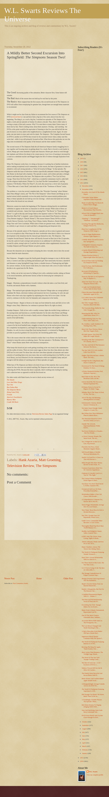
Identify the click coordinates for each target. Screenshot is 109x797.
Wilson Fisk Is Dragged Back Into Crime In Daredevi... (92, 214)
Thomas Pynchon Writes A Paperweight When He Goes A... (93, 256)
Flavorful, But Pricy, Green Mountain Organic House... (91, 448)
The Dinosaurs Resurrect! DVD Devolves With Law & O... (92, 419)
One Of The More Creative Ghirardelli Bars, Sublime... (91, 616)
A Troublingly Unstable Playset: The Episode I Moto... (92, 700)
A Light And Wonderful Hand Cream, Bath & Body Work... (92, 288)
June (83, 736)
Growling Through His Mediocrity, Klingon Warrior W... (93, 225)
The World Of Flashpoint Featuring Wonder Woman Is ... (93, 553)
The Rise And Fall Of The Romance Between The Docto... (93, 346)
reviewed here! (16, 117)
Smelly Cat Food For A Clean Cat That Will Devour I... (92, 458)
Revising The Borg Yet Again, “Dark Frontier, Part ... (91, 648)
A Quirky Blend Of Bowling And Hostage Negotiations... (92, 251)
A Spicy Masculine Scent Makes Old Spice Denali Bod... (92, 632)
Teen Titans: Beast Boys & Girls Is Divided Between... (93, 511)
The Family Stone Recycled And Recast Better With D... (92, 674)
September (85, 725)
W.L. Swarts (93, 772)
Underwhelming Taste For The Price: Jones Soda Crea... (91, 319)
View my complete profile (95, 775)
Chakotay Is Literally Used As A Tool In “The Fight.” (92, 474)
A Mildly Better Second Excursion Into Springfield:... (92, 240)
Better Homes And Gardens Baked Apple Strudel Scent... (92, 679)
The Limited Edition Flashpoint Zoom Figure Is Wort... (92, 479)
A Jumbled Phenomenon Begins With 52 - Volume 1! (92, 595)
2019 (82, 158)
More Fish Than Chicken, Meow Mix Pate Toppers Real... (92, 330)
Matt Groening (50, 460)
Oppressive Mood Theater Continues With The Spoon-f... (92, 637)
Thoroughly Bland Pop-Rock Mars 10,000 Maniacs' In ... (93, 527)
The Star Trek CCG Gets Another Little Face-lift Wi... (92, 351)
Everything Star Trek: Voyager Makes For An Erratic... (91, 606)
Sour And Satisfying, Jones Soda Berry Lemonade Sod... (92, 711)
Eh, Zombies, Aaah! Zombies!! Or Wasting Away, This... (92, 325)
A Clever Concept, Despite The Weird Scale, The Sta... (91, 437)
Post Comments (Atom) (20, 583)
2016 (82, 169)
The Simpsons (46, 466)
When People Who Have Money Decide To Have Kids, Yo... (92, 463)
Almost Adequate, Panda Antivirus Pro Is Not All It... (93, 542)
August (84, 729)
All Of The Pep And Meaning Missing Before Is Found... (91, 398)
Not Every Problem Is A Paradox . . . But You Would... (93, 432)
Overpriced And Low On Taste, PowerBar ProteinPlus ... (92, 490)
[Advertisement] (48, 36)
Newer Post (9, 578)
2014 (82, 176)
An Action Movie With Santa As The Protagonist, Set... (92, 621)
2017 (82, 165)
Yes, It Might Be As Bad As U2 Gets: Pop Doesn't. (92, 442)
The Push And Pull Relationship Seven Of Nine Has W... (92, 600)
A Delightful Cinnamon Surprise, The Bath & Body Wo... (92, 246)
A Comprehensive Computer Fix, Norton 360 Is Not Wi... (92, 500)
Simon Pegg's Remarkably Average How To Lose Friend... (93, 506)
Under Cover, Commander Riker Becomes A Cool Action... (92, 521)
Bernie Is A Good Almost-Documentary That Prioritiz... (92, 209)
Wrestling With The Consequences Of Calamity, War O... (92, 340)
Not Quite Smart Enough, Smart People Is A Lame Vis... (92, 409)
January (84, 753)
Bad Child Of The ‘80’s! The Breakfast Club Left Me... (91, 377)
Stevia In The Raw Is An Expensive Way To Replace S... (93, 277)
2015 (82, 172)
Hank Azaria (28, 460)
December (85, 186)
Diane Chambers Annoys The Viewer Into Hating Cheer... (91, 548)
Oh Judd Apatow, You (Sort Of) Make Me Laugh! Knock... (92, 335)
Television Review (20, 466)
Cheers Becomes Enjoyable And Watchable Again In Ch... (92, 293)
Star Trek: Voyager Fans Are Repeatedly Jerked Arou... (91, 516)
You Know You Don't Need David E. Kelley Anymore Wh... (92, 484)
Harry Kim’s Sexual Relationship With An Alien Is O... (92, 558)
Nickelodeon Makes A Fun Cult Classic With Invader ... (92, 495)
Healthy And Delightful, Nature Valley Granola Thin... (92, 532)
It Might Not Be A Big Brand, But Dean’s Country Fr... (92, 361)
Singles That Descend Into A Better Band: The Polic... (93, 356)
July (83, 732)
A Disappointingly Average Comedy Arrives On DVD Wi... (93, 685)
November (85, 189)
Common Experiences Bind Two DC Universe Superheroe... (92, 469)
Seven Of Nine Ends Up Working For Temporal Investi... (92, 261)
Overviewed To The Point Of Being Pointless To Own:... (93, 367)
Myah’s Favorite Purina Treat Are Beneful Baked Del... (92, 585)
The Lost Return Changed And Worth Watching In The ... (91, 627)
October (85, 722)
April (84, 743)
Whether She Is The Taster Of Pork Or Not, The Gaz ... (93, 393)
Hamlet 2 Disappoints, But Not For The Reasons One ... (93, 590)
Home (39, 578)
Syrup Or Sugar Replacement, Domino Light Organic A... (91, 235)
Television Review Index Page (42, 414)
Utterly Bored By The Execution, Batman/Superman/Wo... (92, 383)
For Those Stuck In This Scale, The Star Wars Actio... (93, 563)
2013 (82, 179)
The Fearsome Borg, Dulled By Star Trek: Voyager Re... (93, 309)
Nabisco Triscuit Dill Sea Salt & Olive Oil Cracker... (92, 669)
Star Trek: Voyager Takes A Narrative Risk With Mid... (91, 304)
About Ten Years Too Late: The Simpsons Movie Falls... (91, 282)
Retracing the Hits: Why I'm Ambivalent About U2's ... (91, 314)
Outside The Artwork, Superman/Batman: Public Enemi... (91, 426)
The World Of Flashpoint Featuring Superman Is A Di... (93, 690)
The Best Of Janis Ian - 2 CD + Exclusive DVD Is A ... (91, 664)
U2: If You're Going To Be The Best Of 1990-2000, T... (93, 569)
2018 (82, 162)
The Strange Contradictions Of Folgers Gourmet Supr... (91, 574)
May (83, 739)
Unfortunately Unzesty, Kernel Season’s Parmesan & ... (91, 404)
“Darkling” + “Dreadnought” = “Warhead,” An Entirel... (91, 219)
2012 (82, 183)
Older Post (68, 578)
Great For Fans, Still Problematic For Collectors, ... (92, 267)
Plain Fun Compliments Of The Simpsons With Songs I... (92, 230)
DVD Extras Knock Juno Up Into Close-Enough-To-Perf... (92, 716)
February (85, 750)
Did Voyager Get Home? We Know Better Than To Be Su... (93, 695)
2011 (82, 758)
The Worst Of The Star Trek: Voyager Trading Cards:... (91, 658)
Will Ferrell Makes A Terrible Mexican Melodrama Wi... (91, 453)
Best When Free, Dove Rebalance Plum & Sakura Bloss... (92, 414)
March (84, 746)
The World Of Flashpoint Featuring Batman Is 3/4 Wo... (93, 642)
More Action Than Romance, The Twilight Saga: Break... (92, 653)
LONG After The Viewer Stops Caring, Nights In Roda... (91, 537)
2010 (82, 761)
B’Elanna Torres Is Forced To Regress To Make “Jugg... (91, 388)
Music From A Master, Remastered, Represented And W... (93, 611)
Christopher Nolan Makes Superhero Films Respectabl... (92, 198)
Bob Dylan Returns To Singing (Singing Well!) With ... (91, 706)
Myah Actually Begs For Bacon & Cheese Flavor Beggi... (92, 204)
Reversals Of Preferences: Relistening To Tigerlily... (91, 272)
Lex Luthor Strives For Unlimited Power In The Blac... (92, 298)
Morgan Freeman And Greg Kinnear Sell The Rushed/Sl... (93, 579)
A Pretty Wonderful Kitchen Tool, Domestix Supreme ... (92, 372)
